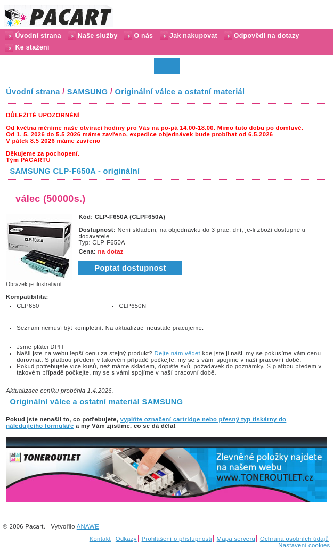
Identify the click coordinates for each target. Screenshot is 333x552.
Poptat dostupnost (130, 268)
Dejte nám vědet (178, 353)
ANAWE (88, 526)
